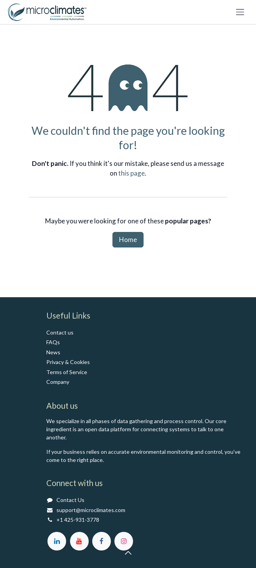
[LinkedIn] (56, 541)
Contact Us (70, 500)
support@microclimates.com (90, 510)
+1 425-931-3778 (77, 519)
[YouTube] (79, 541)
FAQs (53, 342)
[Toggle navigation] (240, 12)
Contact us (60, 332)
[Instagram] (123, 541)
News (53, 352)
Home (128, 239)
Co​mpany (57, 381)
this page (131, 173)
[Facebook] (101, 541)
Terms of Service (66, 372)
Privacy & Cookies (68, 362)
